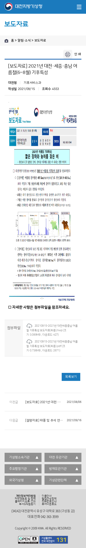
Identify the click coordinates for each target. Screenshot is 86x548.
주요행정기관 (18, 469)
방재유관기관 (58, 469)
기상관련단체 (58, 480)
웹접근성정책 (49, 498)
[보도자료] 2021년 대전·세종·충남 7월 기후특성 (53, 402)
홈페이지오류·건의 (25, 501)
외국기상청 (16, 480)
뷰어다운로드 (49, 504)
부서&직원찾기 (27, 504)
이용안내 (47, 496)
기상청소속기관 (19, 457)
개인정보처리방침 (26, 496)
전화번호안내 (49, 501)
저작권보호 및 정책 (25, 498)
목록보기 (71, 377)
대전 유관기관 (58, 457)
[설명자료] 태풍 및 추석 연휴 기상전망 (53, 420)
